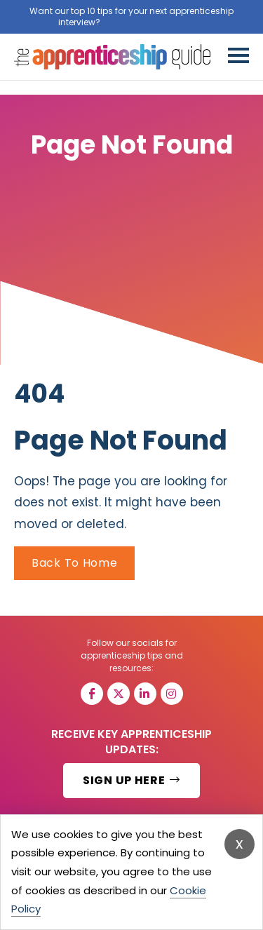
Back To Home (74, 563)
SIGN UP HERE (131, 780)
